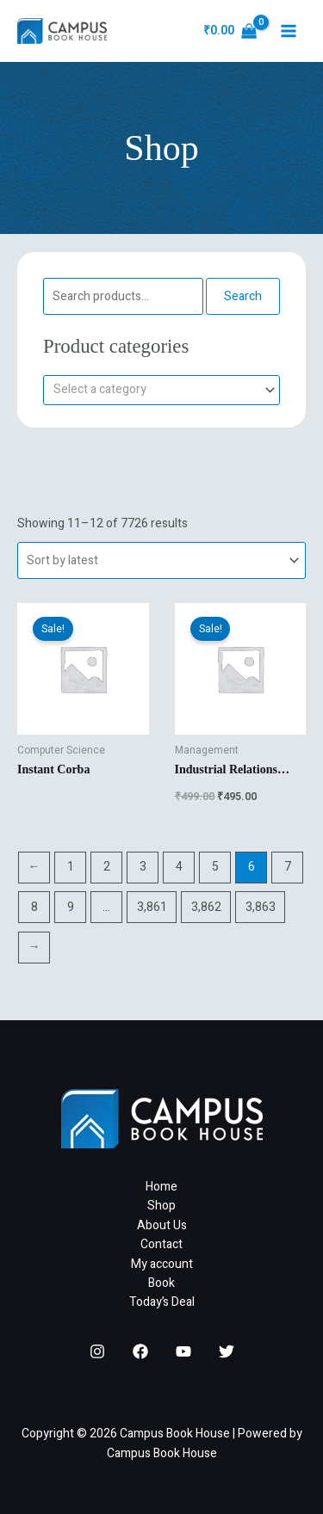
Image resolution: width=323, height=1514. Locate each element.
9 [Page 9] (70, 907)
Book (161, 1283)
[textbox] (154, 390)
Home (161, 1187)
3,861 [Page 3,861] (152, 907)
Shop (161, 1206)
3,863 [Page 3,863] (260, 907)
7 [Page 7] (287, 867)
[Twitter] (226, 1351)
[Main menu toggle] (288, 31)
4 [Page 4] (179, 867)
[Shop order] (161, 560)
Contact (161, 1244)
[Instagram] (97, 1351)
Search (243, 296)
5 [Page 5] (215, 867)
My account (162, 1264)
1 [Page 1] (70, 867)
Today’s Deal (162, 1302)
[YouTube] (183, 1351)
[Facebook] (140, 1351)
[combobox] (161, 390)
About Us (162, 1225)
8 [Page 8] (34, 907)
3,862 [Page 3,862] (206, 907)
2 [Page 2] (106, 867)
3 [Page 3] (143, 867)
